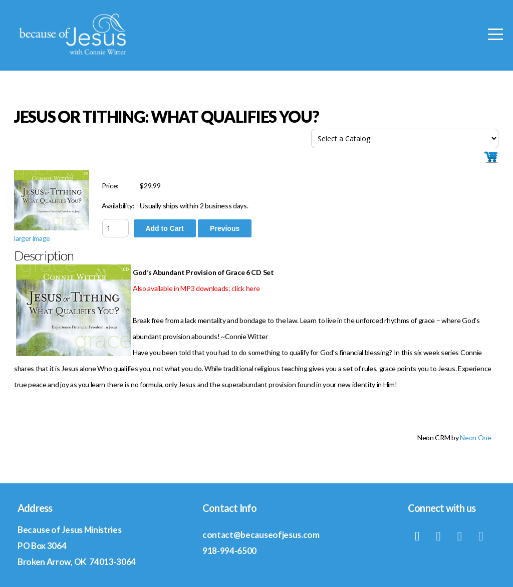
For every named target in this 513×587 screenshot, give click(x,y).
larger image (32, 238)
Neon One (475, 437)
